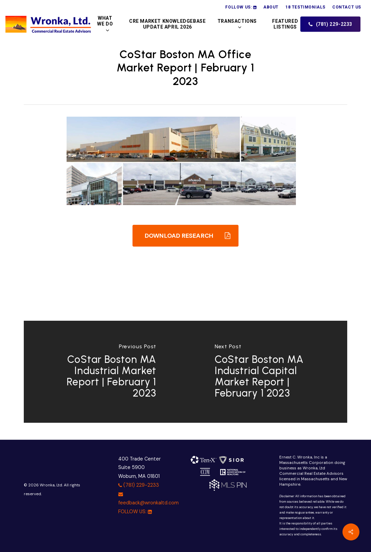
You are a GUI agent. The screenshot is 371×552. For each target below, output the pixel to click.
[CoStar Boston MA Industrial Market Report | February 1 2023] (105, 372)
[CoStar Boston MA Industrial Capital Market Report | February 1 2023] (266, 372)
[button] (185, 236)
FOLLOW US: (135, 511)
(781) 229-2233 (138, 485)
